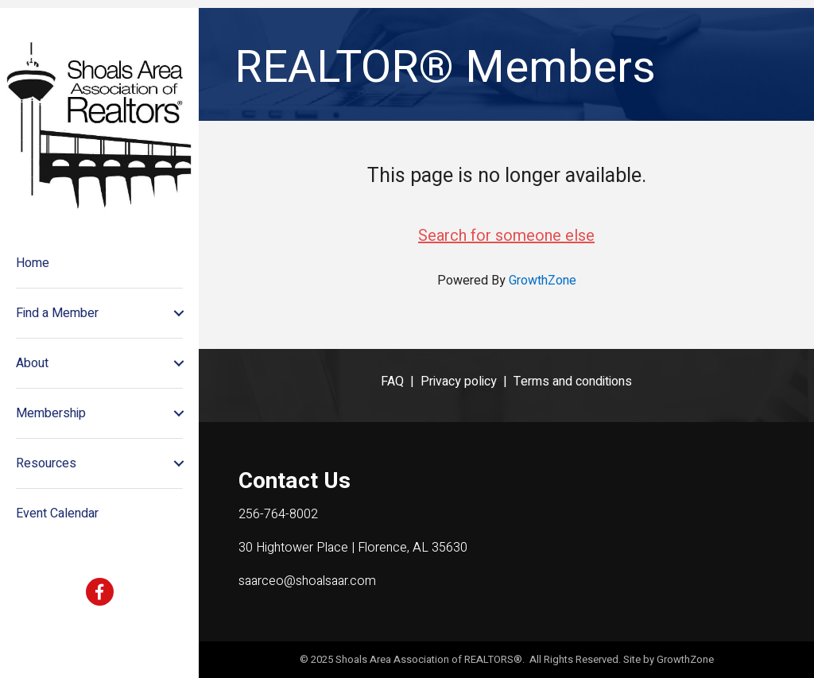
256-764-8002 (278, 514)
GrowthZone (542, 280)
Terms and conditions (573, 381)
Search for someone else (506, 235)
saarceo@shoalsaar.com (307, 581)
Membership (51, 413)
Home (32, 263)
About (32, 363)
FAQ (392, 381)
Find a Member (57, 313)
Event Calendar (57, 513)
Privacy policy (459, 381)
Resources (46, 463)
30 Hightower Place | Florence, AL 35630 (352, 547)
